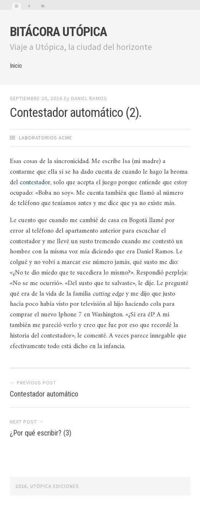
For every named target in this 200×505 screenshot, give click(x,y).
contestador (35, 182)
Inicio (16, 65)
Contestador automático (44, 394)
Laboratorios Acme (45, 137)
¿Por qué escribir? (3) (40, 433)
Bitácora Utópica (58, 31)
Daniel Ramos (89, 98)
